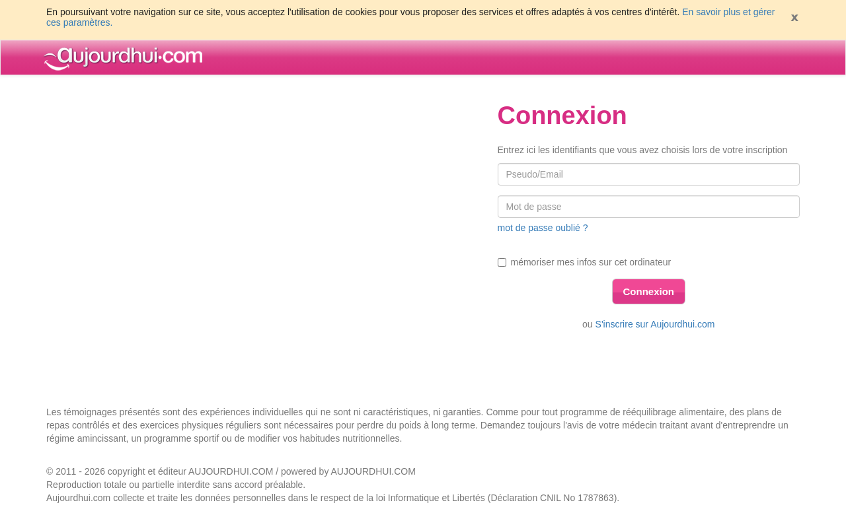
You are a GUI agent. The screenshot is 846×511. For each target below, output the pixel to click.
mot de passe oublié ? (543, 227)
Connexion (649, 291)
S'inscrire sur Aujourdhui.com (655, 324)
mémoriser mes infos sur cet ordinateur (585, 262)
